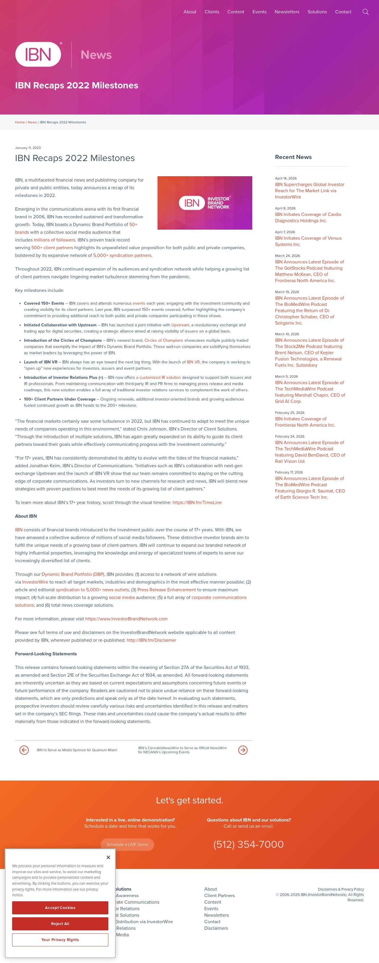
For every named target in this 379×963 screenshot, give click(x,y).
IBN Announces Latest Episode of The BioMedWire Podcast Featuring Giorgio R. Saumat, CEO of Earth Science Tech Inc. (310, 488)
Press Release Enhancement (166, 590)
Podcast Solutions (120, 915)
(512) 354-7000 (248, 844)
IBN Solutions (116, 889)
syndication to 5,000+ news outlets (92, 590)
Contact (343, 12)
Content (235, 12)
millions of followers (54, 240)
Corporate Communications (130, 902)
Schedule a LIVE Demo (127, 844)
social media (122, 597)
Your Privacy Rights (60, 939)
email (267, 826)
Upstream (180, 325)
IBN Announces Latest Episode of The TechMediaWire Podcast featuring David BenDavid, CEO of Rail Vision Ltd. (310, 452)
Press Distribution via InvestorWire (137, 922)
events (139, 303)
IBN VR (193, 362)
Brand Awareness (120, 896)
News (32, 122)
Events (259, 12)
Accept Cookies (60, 907)
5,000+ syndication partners (122, 255)
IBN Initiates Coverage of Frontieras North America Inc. (305, 422)
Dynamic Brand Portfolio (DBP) (73, 574)
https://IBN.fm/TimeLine (197, 503)
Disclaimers (216, 928)
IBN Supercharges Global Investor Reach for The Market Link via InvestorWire (309, 191)
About (190, 12)
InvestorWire (35, 582)
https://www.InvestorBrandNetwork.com (126, 619)
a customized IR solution (158, 377)
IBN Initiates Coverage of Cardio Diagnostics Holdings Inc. (308, 218)
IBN (19, 530)
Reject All (60, 923)
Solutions (317, 12)
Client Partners (219, 896)
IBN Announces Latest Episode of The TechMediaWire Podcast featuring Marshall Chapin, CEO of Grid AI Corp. (310, 392)
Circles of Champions (163, 340)
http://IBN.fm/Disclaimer (151, 640)
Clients (212, 12)
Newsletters (287, 12)
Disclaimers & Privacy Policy (341, 889)
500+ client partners (52, 248)
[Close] (108, 857)
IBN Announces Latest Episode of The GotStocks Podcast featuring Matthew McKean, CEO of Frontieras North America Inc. (309, 271)
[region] (60, 903)
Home (20, 122)
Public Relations (119, 928)
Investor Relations (120, 909)
